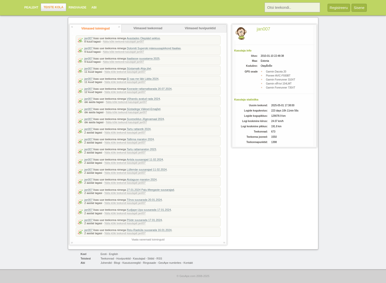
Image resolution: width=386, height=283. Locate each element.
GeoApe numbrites (169, 262)
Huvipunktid (123, 258)
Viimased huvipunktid (200, 28)
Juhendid (106, 262)
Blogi (117, 262)
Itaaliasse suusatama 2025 (143, 58)
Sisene (359, 8)
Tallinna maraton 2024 (140, 139)
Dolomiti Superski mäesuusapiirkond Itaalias (154, 48)
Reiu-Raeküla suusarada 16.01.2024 (149, 230)
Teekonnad (107, 258)
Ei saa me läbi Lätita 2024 (143, 78)
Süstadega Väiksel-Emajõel (144, 109)
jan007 (88, 38)
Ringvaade (77, 7)
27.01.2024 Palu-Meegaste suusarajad (150, 189)
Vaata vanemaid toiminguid (148, 239)
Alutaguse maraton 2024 (142, 179)
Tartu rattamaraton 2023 (141, 149)
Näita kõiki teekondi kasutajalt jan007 (123, 41)
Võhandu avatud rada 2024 (143, 98)
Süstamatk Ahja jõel (139, 68)
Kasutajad (139, 258)
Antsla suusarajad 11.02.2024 (145, 159)
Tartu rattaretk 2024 (138, 129)
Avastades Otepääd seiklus (143, 38)
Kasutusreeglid (131, 262)
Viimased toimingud (95, 28)
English (113, 254)
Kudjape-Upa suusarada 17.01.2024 (149, 209)
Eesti (104, 254)
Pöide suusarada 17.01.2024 (144, 220)
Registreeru (339, 8)
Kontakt (188, 262)
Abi (94, 7)
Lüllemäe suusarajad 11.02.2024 (147, 169)
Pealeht (31, 7)
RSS (159, 258)
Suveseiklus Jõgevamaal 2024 (145, 119)
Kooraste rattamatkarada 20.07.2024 (149, 88)
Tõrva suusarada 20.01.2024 (144, 199)
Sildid (150, 258)
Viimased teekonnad (147, 28)
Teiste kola (53, 7)
